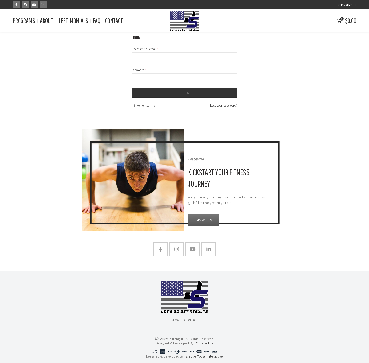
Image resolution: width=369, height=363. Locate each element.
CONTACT (191, 320)
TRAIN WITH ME (203, 220)
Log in (184, 92)
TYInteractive (203, 343)
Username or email (145, 48)
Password (139, 69)
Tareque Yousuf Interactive (203, 356)
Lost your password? (223, 105)
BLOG (175, 320)
